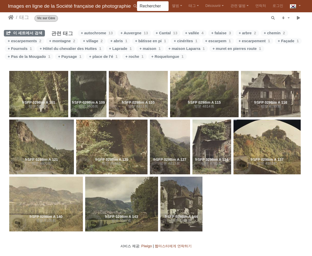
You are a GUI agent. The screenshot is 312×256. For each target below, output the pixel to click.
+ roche (134, 56)
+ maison (150, 48)
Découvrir (213, 6)
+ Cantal (166, 33)
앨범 (175, 6)
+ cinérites (185, 41)
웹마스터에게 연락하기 (173, 246)
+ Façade (288, 41)
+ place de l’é (103, 56)
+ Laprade (120, 48)
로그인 (277, 6)
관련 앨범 (238, 6)
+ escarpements (24, 41)
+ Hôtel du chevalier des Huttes (70, 48)
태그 (192, 6)
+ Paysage (69, 56)
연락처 (260, 6)
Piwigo (146, 246)
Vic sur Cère (46, 18)
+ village (93, 41)
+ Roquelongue (167, 56)
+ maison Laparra (186, 48)
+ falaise (221, 33)
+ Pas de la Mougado (29, 56)
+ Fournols (20, 48)
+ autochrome (97, 33)
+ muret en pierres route (236, 48)
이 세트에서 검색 (24, 33)
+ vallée (194, 33)
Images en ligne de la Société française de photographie (69, 6)
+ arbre (247, 33)
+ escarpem (218, 41)
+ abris (118, 41)
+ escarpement (254, 41)
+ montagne (62, 41)
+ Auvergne (134, 33)
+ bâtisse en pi (150, 41)
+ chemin (274, 33)
